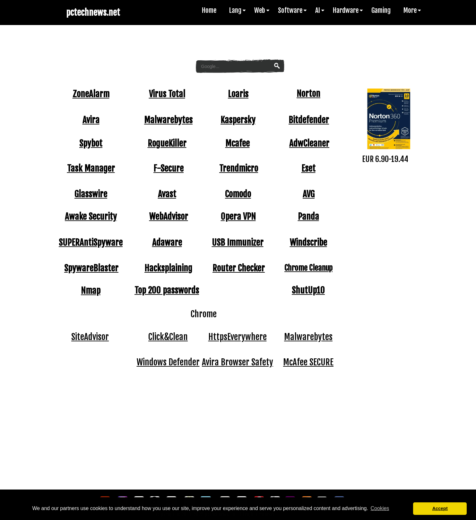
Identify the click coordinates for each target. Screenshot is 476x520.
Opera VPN (238, 216)
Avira (91, 120)
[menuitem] (212, 10)
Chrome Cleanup (308, 268)
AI (320, 10)
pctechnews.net (93, 12)
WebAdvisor (168, 216)
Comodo (238, 194)
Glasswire (90, 194)
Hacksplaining (168, 268)
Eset (308, 168)
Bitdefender (309, 120)
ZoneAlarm (91, 94)
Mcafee (237, 143)
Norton (308, 93)
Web (262, 10)
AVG (309, 194)
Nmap (90, 290)
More (412, 10)
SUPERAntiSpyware (91, 242)
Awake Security (91, 216)
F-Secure (168, 168)
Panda (308, 216)
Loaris (238, 94)
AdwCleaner (309, 143)
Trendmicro (238, 168)
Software (292, 10)
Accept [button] (440, 508)
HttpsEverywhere (237, 336)
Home (209, 10)
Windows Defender (168, 362)
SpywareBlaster (91, 268)
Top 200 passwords (166, 290)
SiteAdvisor (90, 336)
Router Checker (238, 268)
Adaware (167, 242)
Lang (238, 10)
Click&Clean (168, 336)
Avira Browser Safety (237, 362)
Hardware (348, 10)
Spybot (90, 143)
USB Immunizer (238, 242)
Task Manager (91, 168)
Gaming (381, 10)
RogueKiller (167, 143)
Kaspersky (238, 120)
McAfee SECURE (308, 362)
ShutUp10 (308, 290)
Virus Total (167, 94)
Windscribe (308, 242)
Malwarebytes (168, 120)
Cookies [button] (380, 508)
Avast (167, 194)
